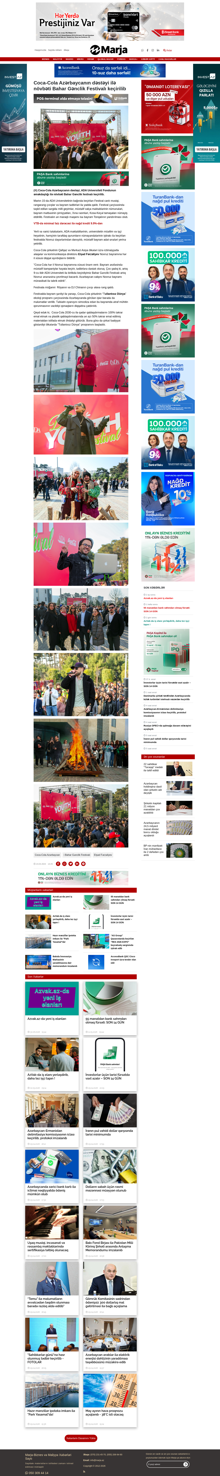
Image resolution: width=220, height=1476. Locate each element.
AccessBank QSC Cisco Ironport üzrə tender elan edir (123, 959)
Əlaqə (66, 50)
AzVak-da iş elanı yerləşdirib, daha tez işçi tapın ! (65, 919)
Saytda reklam (55, 50)
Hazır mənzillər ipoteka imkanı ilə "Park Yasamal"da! (64, 938)
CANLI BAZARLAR (167, 59)
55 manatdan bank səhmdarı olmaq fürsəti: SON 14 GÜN (123, 899)
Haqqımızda (40, 50)
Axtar (167, 50)
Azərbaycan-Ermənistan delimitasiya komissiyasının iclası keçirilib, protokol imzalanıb (165, 712)
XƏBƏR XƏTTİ (148, 59)
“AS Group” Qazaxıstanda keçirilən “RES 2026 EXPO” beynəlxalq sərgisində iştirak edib (122, 942)
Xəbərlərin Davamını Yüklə (80, 1438)
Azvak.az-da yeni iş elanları (158, 598)
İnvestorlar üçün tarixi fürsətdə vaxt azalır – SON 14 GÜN (122, 919)
